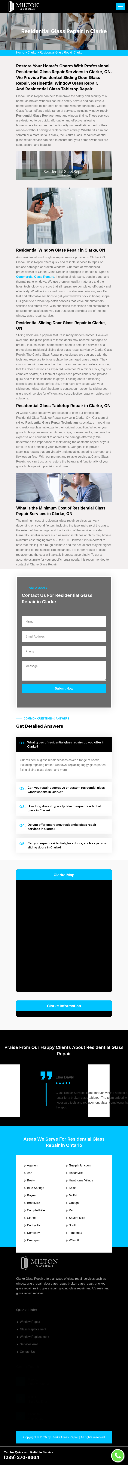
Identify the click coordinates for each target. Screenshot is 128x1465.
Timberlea (75, 1232)
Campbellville (36, 1210)
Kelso (72, 1187)
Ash (29, 1173)
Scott (72, 1225)
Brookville (33, 1202)
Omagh (74, 1202)
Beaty (31, 1180)
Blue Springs (35, 1187)
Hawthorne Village (81, 1180)
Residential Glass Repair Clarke (61, 52)
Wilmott (74, 1240)
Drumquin (33, 1240)
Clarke (32, 52)
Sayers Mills (77, 1217)
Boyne (31, 1195)
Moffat (73, 1195)
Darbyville (33, 1225)
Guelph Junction (80, 1165)
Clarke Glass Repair (65, 1437)
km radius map (64, 935)
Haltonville (76, 1173)
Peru (72, 1210)
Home (20, 52)
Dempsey (33, 1232)
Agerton (32, 1165)
